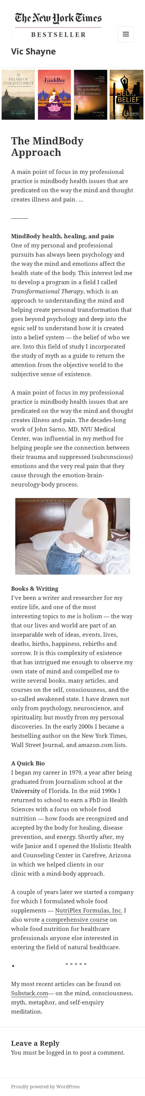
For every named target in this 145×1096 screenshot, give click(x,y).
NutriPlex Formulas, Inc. (88, 910)
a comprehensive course (74, 919)
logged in (59, 1052)
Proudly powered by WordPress (45, 1086)
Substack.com (29, 993)
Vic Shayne (33, 51)
